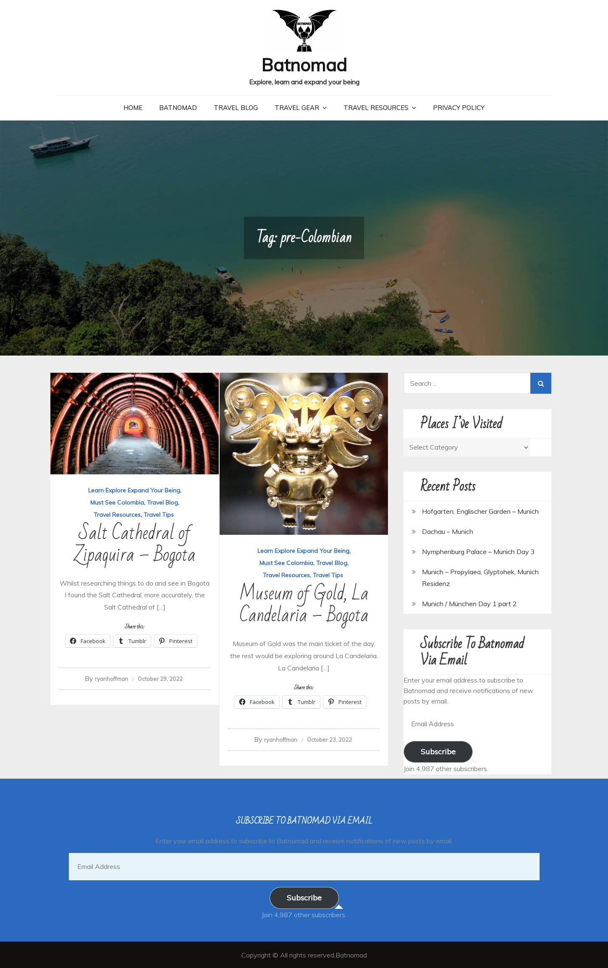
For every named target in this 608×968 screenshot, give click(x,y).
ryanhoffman (111, 678)
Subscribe (438, 751)
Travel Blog (236, 107)
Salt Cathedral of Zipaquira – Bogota (135, 543)
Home (132, 107)
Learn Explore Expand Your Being (134, 490)
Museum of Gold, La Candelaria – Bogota (304, 604)
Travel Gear (297, 107)
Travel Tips (159, 514)
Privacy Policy (459, 107)
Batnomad (304, 64)
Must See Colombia (117, 502)
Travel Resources (376, 107)
